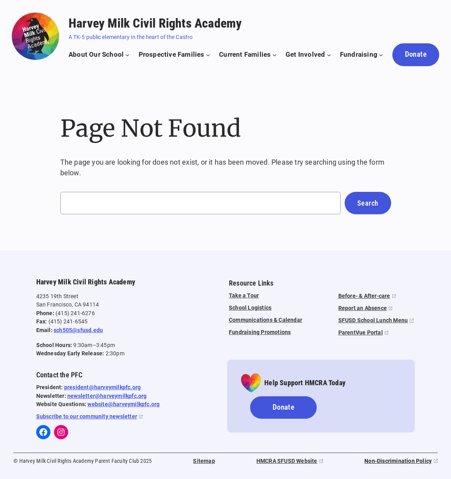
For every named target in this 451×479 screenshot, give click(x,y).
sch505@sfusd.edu (78, 330)
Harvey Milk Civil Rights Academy (155, 23)
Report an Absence (362, 308)
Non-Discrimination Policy (398, 461)
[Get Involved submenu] (308, 54)
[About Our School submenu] (99, 54)
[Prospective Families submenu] (174, 54)
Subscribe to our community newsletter (86, 416)
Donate (416, 54)
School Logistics (250, 307)
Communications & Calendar (265, 320)
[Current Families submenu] (248, 54)
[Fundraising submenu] (361, 54)
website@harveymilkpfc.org (123, 404)
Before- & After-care (364, 296)
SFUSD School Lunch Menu (373, 320)
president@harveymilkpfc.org (102, 387)
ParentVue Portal (360, 332)
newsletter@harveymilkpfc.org (107, 396)
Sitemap (204, 461)
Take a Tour (244, 295)
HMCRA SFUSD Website (286, 461)
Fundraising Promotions (260, 332)
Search (367, 203)
